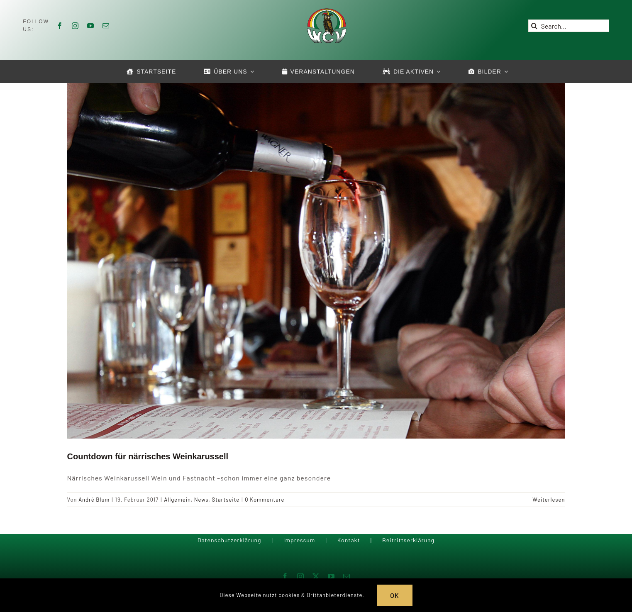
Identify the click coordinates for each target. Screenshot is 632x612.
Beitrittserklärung (408, 540)
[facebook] (59, 25)
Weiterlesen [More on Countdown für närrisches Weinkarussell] (548, 499)
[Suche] (534, 26)
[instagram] (75, 25)
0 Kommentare (264, 499)
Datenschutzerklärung (229, 540)
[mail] (106, 25)
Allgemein (177, 499)
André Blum (94, 499)
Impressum (299, 540)
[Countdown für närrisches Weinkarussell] (316, 259)
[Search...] (568, 26)
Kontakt (348, 540)
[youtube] (90, 25)
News (201, 499)
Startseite (226, 499)
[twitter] (316, 576)
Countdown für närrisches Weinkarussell (148, 456)
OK (394, 595)
